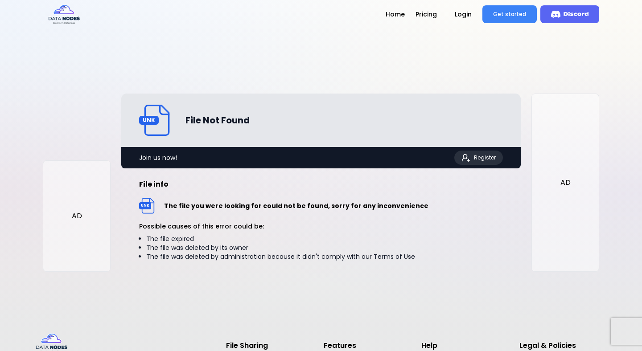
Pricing (426, 14)
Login (463, 14)
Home (395, 14)
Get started (509, 14)
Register (478, 157)
